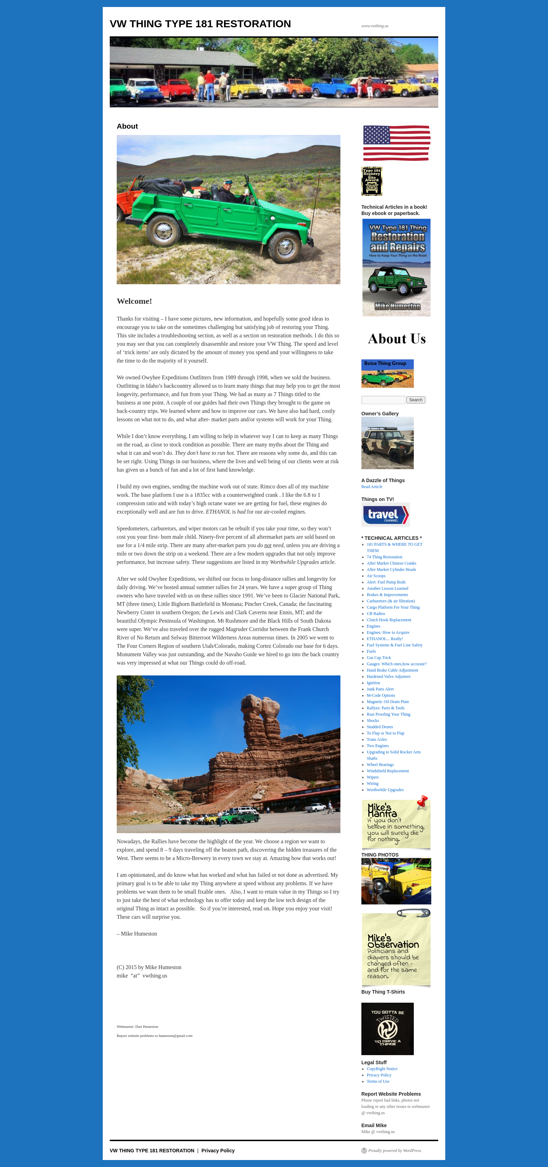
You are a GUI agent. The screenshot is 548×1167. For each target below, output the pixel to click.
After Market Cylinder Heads (391, 569)
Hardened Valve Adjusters (389, 676)
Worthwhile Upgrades (385, 789)
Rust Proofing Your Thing (388, 714)
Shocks (373, 720)
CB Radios (376, 613)
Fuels (371, 651)
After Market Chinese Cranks (392, 563)
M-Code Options (381, 695)
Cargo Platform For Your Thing (393, 607)
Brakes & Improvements (387, 594)
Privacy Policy (379, 1075)
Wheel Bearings (380, 764)
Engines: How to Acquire (388, 632)
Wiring (373, 783)
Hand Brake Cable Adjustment (392, 670)
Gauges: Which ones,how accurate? (397, 663)
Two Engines (378, 745)
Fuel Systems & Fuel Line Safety (395, 645)
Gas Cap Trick (379, 657)
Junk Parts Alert (380, 689)
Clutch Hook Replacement (389, 619)
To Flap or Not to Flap (386, 733)
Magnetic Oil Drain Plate (388, 701)
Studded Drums (380, 726)
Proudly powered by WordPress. (395, 1150)
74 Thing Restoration (385, 556)
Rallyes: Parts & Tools (386, 708)
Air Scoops (376, 575)
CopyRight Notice (382, 1068)
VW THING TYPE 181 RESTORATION (200, 23)
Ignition (373, 682)
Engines (374, 626)
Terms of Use (378, 1081)
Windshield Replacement (388, 770)
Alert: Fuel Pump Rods (386, 582)
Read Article (371, 486)
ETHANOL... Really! (385, 638)
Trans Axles (377, 739)
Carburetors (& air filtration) (391, 601)
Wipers (373, 777)
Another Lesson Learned (388, 588)
